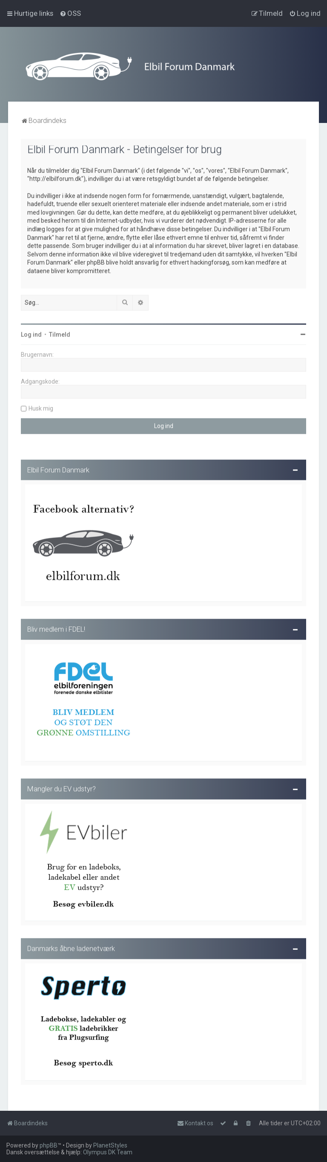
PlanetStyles (110, 1145)
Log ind (31, 333)
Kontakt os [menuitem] (195, 1123)
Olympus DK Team (107, 1152)
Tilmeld (59, 333)
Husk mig (41, 406)
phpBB (48, 1145)
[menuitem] (70, 13)
